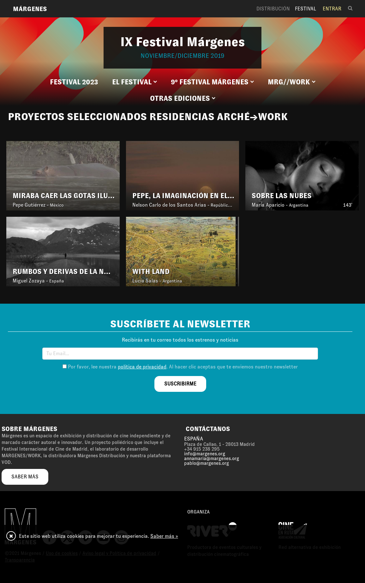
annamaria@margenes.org (211, 458)
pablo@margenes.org (206, 463)
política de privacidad (142, 366)
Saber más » (164, 536)
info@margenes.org (204, 453)
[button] (134, 82)
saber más (25, 476)
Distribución (273, 8)
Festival (305, 8)
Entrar (332, 8)
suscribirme (180, 383)
